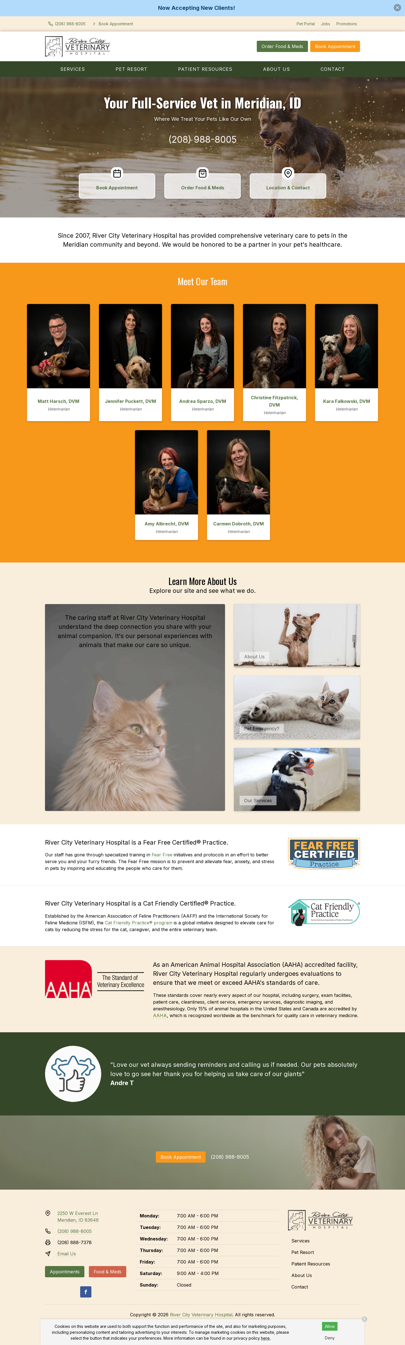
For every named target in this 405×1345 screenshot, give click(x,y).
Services (72, 69)
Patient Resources (205, 69)
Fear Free (162, 855)
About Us (276, 69)
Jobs (325, 23)
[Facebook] (85, 1292)
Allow (330, 1326)
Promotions (346, 23)
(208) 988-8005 (202, 139)
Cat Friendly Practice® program (138, 923)
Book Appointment (335, 46)
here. (266, 1338)
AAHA (160, 1015)
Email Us (66, 1253)
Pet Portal (306, 23)
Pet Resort (131, 69)
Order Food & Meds (282, 46)
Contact (333, 69)
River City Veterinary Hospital (201, 1314)
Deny (330, 1337)
